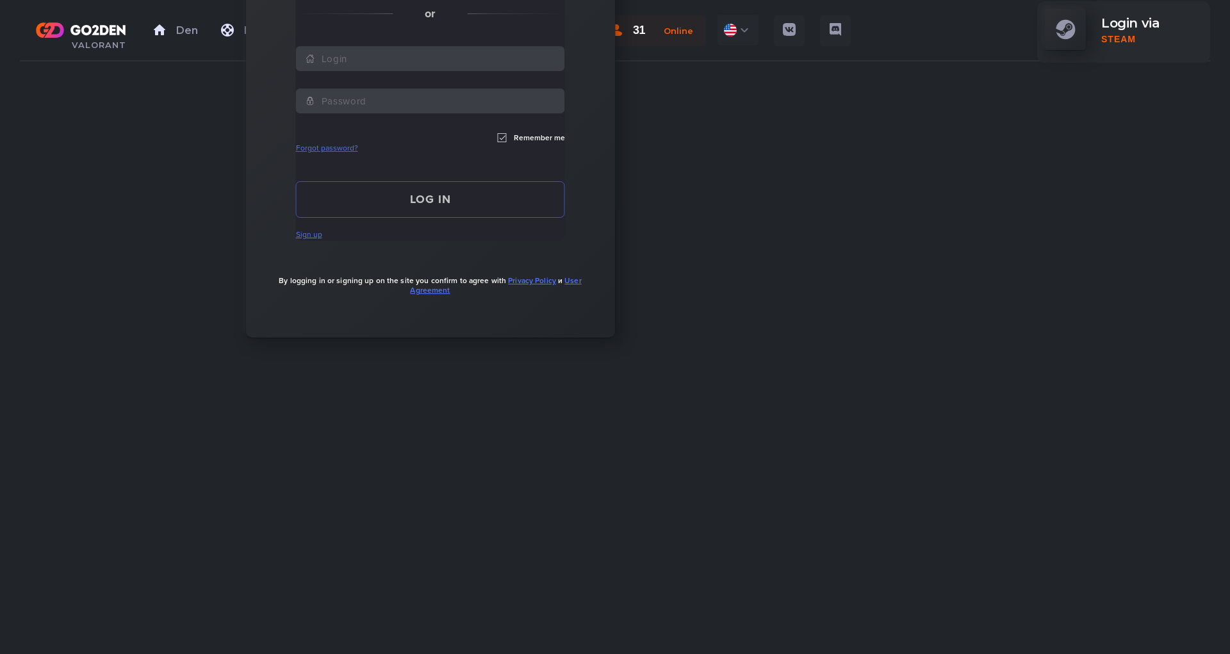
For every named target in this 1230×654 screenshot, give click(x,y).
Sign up (309, 234)
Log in (430, 199)
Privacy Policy (532, 280)
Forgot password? (327, 147)
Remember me (531, 137)
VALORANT (99, 45)
